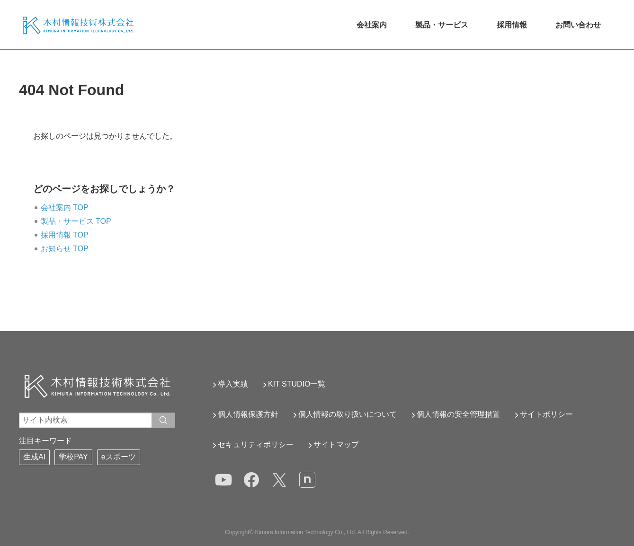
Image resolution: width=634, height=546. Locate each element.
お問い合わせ (578, 25)
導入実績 (233, 384)
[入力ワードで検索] (163, 420)
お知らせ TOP (65, 249)
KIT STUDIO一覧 (297, 384)
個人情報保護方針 (248, 414)
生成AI (34, 457)
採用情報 (512, 25)
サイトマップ (336, 444)
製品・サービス (441, 25)
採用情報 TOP (65, 235)
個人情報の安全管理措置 (458, 414)
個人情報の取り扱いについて (347, 414)
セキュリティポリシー (256, 444)
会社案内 (372, 25)
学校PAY (73, 457)
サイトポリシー (546, 414)
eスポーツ (118, 457)
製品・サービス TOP (76, 221)
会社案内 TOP (65, 207)
